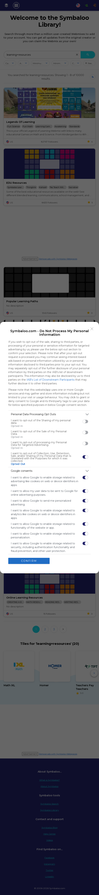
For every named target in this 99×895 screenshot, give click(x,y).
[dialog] (49, 447)
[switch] (85, 421)
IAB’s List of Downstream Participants (50, 379)
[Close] (92, 328)
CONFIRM (29, 561)
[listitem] (49, 414)
